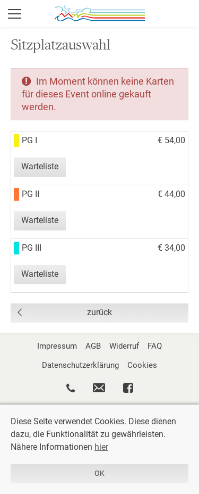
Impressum (57, 346)
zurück (99, 312)
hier (101, 447)
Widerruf (124, 346)
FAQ (155, 346)
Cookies (142, 365)
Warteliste (39, 166)
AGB (93, 346)
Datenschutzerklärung (80, 365)
